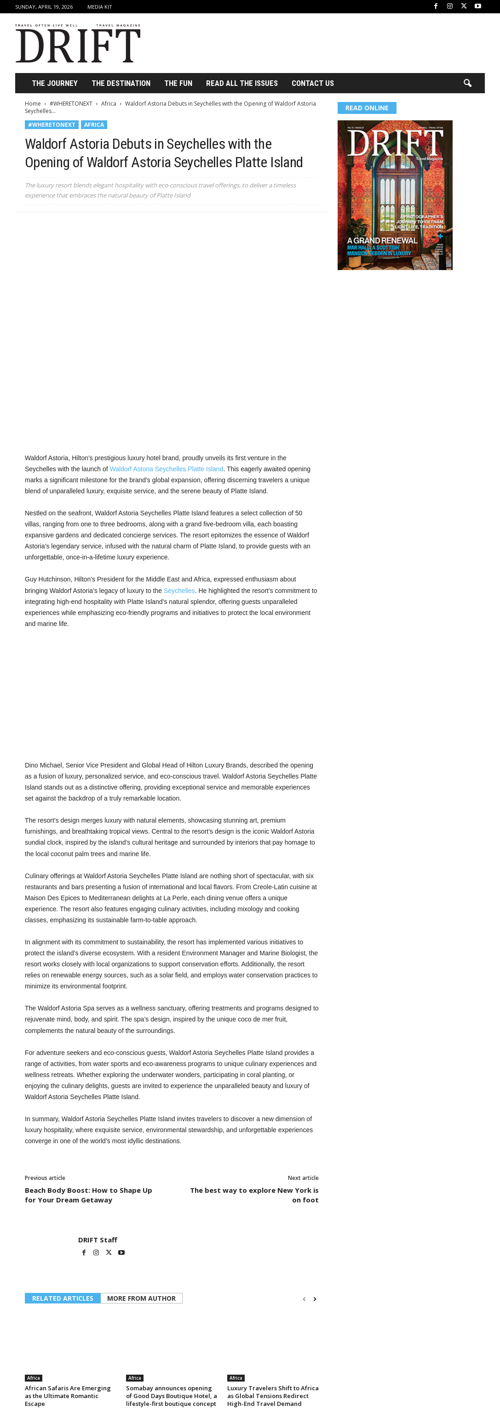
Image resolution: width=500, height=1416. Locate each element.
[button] (467, 83)
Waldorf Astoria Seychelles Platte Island (166, 469)
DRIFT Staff (97, 1239)
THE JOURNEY (55, 83)
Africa (108, 103)
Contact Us (313, 83)
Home (33, 103)
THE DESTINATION (121, 83)
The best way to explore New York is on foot (254, 1194)
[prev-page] (304, 1299)
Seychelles (179, 590)
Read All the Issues (242, 83)
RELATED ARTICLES (62, 1298)
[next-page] (314, 1299)
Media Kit (99, 6)
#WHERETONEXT (71, 103)
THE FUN (178, 83)
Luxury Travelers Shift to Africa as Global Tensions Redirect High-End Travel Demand (273, 1396)
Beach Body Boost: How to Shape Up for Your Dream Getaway (88, 1194)
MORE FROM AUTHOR (141, 1298)
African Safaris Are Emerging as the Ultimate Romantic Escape (68, 1396)
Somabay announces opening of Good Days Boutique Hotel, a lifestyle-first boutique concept (171, 1396)
